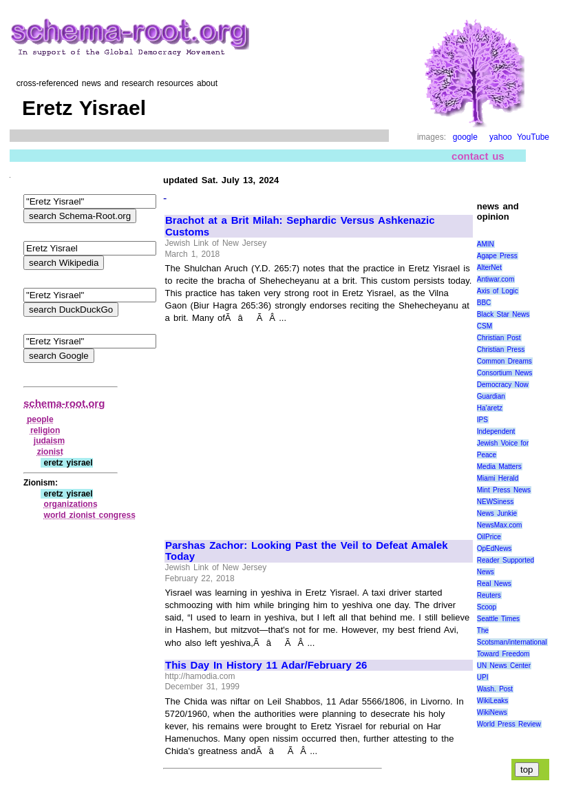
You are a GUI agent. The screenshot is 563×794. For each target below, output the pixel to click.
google (465, 137)
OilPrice (489, 537)
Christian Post (499, 338)
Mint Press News (504, 490)
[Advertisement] (280, 425)
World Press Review (509, 724)
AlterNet (489, 267)
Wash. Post (495, 689)
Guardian (491, 396)
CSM (484, 326)
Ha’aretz (489, 408)
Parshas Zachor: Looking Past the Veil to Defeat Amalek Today (306, 551)
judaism (49, 441)
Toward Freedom (503, 654)
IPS (482, 420)
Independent (496, 431)
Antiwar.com (495, 279)
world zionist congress (90, 515)
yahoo (500, 137)
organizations (71, 504)
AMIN (485, 244)
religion (45, 430)
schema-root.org (64, 403)
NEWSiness (495, 501)
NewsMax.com (499, 525)
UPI (483, 677)
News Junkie (497, 513)
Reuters (489, 595)
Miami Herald (498, 478)
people (40, 419)
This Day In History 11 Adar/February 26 (266, 665)
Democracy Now (503, 384)
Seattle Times (498, 619)
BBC (484, 302)
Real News (494, 583)
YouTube (533, 137)
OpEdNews (494, 548)
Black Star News (503, 314)
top (526, 769)
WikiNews (492, 712)
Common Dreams (504, 361)
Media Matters (499, 466)
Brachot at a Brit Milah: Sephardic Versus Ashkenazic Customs (300, 226)
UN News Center (504, 665)
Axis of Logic (497, 291)
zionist (50, 452)
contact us (478, 156)
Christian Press (500, 349)
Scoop (486, 607)
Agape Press (497, 256)
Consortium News (505, 373)
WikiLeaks (493, 700)
